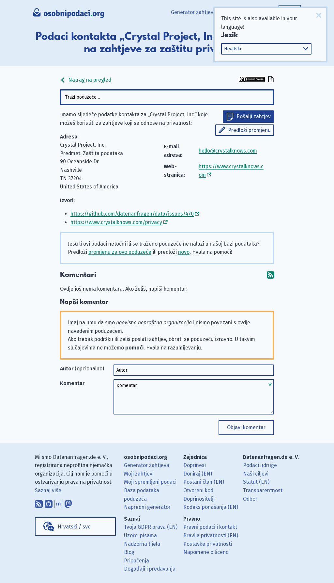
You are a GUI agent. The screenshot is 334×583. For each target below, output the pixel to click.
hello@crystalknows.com (228, 151)
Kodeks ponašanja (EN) (210, 507)
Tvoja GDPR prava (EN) (150, 527)
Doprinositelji (199, 499)
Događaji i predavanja (149, 569)
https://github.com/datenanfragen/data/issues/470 (132, 214)
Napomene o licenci (206, 552)
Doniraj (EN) (197, 474)
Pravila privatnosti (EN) (210, 535)
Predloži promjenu (249, 130)
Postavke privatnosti (207, 544)
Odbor (250, 499)
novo (184, 252)
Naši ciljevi (255, 474)
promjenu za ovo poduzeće (119, 252)
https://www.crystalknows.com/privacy (116, 222)
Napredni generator (147, 507)
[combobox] (167, 97)
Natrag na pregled (85, 80)
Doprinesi (194, 465)
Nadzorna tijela (142, 544)
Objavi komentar (246, 427)
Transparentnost (262, 490)
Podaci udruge (260, 465)
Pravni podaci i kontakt (210, 527)
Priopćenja (136, 561)
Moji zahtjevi (139, 474)
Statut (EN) (256, 482)
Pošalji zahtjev (253, 116)
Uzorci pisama (140, 535)
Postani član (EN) (203, 482)
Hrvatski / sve (74, 527)
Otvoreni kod (198, 490)
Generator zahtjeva (193, 12)
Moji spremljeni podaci (150, 482)
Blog (129, 552)
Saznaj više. (49, 490)
